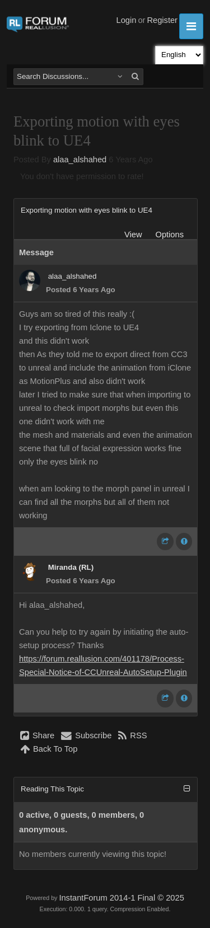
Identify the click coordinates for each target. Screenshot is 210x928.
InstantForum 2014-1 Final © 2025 (121, 897)
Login (126, 20)
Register (162, 20)
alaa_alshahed (79, 159)
